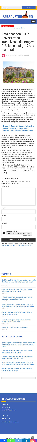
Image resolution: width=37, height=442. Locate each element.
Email (3, 215)
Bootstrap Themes (26, 438)
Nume (3, 208)
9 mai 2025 (14, 55)
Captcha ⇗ (27, 235)
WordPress (16, 438)
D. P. (7, 55)
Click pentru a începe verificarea (19, 233)
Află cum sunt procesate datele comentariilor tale (16, 245)
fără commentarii (24, 55)
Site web (4, 223)
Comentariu (5, 186)
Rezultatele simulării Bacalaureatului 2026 (14, 327)
